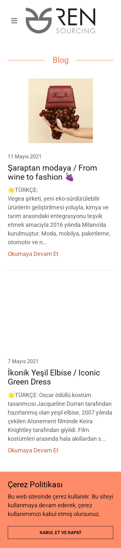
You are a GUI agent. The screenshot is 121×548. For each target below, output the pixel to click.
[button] (16, 20)
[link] (61, 21)
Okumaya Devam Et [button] (33, 253)
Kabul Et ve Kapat (61, 532)
